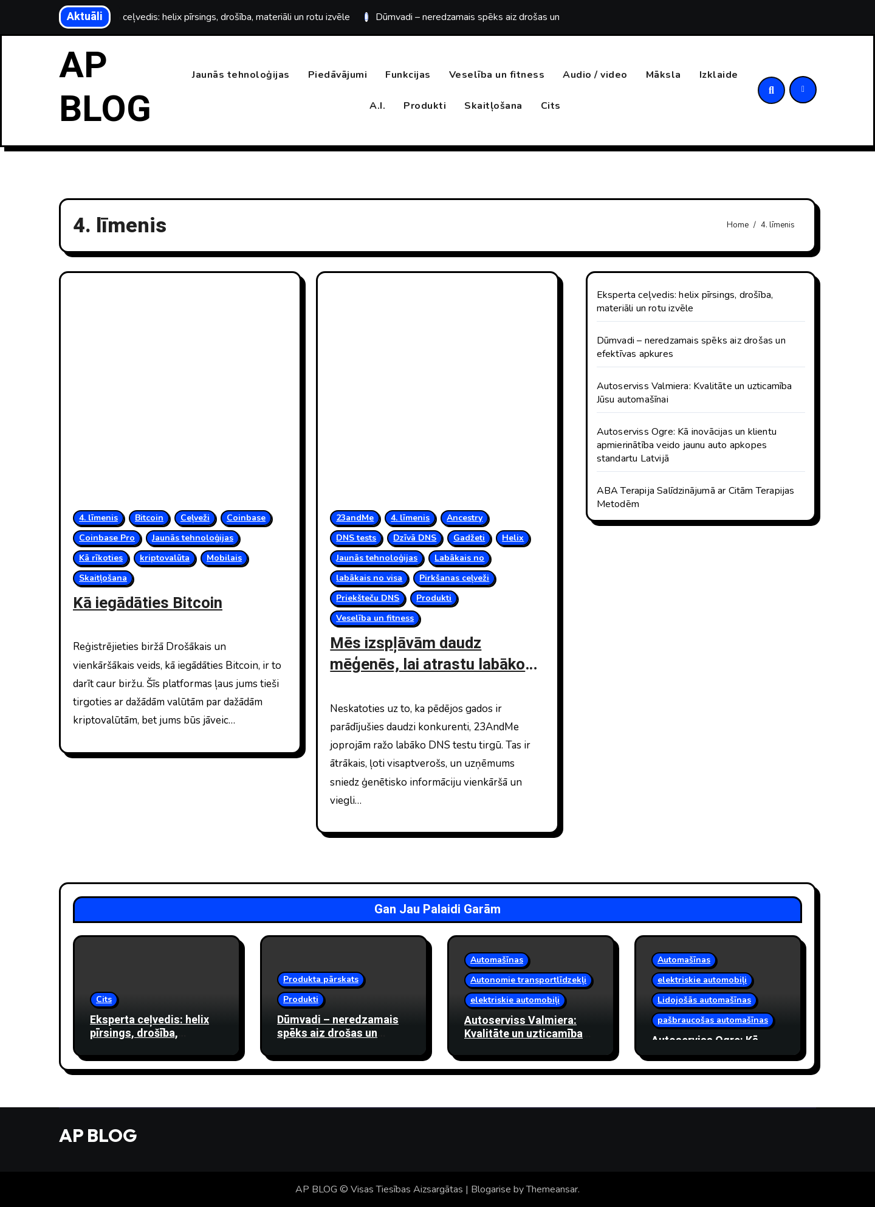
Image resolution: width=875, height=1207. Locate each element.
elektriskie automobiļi (515, 1000)
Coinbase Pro (107, 538)
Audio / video (595, 74)
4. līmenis (98, 518)
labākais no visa (369, 578)
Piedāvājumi (338, 74)
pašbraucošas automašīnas (712, 1020)
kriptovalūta (165, 558)
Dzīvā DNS (414, 538)
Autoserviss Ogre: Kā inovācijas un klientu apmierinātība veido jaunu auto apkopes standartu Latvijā (687, 445)
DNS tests (356, 538)
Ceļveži (195, 518)
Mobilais (224, 558)
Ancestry (464, 518)
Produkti (424, 105)
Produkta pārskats (321, 979)
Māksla (663, 74)
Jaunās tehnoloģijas (241, 74)
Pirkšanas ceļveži (454, 578)
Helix (513, 538)
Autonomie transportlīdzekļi (528, 980)
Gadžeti (469, 538)
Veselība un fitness (497, 74)
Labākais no (459, 558)
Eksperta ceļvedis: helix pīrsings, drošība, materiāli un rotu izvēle (685, 301)
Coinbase (246, 518)
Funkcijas (408, 74)
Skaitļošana (493, 105)
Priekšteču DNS (367, 598)
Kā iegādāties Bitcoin (150, 603)
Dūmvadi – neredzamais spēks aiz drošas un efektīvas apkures (338, 1033)
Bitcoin (149, 518)
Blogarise (491, 1189)
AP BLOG (105, 87)
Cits (551, 105)
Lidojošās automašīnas (704, 1000)
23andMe (355, 518)
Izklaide (718, 74)
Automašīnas (496, 960)
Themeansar (552, 1189)
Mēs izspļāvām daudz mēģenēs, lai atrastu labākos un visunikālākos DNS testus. (436, 664)
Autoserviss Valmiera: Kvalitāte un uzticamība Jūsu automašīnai (523, 1033)
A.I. (377, 105)
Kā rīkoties (101, 558)
